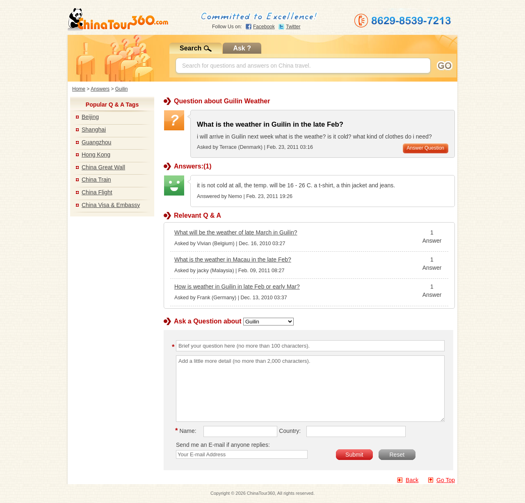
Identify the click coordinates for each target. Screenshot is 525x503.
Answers (100, 89)
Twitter (293, 27)
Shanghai (94, 129)
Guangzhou (96, 142)
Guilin (121, 89)
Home (78, 89)
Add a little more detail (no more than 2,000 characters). (310, 388)
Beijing (90, 117)
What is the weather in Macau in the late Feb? (232, 259)
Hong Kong (96, 154)
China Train (96, 179)
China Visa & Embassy (111, 205)
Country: (290, 431)
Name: (187, 431)
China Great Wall (103, 167)
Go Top (445, 480)
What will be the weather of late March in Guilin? (235, 232)
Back (412, 480)
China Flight (97, 192)
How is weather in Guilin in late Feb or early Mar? (237, 286)
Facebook (264, 27)
